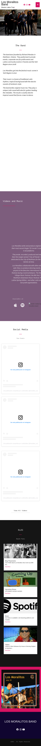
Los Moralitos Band (9, 3)
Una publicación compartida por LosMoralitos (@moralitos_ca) (20, 390)
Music (7, 616)
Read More (7, 566)
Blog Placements (10, 561)
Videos (7, 644)
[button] (20, 511)
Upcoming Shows (10, 589)
